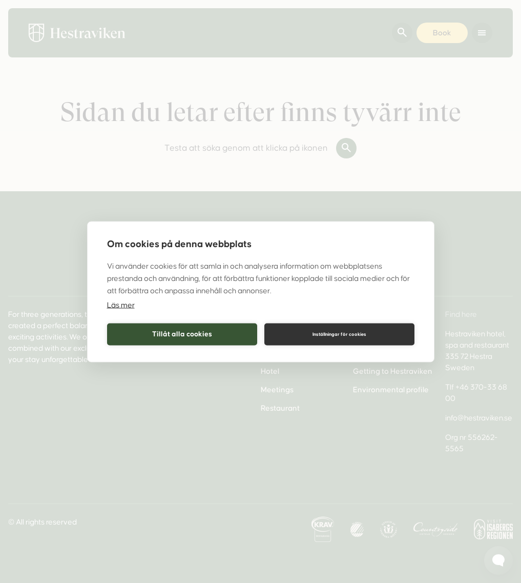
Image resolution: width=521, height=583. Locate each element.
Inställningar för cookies (339, 334)
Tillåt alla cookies (182, 334)
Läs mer (121, 304)
